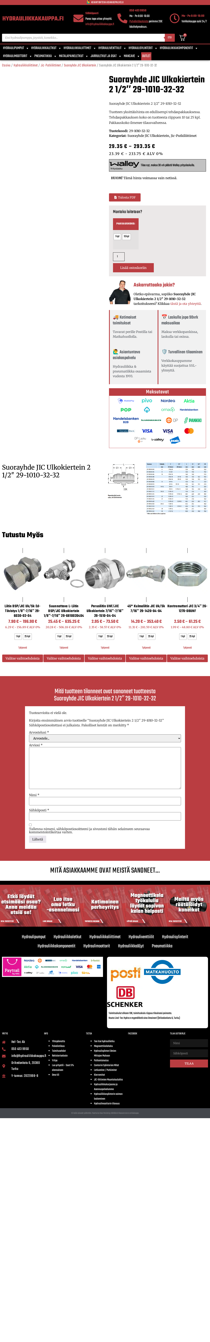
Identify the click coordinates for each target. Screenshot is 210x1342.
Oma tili (55, 1075)
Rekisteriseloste (60, 1056)
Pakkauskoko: (125, 223)
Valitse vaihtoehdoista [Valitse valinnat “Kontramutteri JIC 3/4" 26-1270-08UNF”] (187, 658)
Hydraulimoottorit (17, 56)
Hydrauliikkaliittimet (80, 48)
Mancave (132, 56)
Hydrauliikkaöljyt (131, 946)
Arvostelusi (39, 732)
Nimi (34, 795)
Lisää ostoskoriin (133, 268)
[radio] (117, 237)
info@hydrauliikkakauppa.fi (99, 24)
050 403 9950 (137, 10)
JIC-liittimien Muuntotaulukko (108, 1079)
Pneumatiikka (45, 56)
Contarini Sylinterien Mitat (106, 1065)
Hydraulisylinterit (143, 48)
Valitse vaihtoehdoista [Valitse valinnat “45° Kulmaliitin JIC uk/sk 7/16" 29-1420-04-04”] (146, 658)
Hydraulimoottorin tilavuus (107, 1103)
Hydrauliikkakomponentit (179, 48)
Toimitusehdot (59, 1051)
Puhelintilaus (58, 1046)
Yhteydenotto (58, 1041)
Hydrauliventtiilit (112, 48)
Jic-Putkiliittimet (51, 65)
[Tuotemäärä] (119, 256)
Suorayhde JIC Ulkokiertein (80, 65)
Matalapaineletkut (74, 56)
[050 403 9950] (122, 18)
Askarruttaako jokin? (154, 285)
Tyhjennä (22, 648)
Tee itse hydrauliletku (104, 1041)
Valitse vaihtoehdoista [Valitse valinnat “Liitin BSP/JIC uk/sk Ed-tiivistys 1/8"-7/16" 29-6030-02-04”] (23, 658)
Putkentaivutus (101, 1060)
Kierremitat (99, 1075)
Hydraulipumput (16, 48)
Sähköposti (92, 13)
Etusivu (6, 65)
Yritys (54, 1060)
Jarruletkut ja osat (106, 56)
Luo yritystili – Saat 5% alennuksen (63, 1067)
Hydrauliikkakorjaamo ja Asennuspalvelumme (106, 1087)
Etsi (170, 37)
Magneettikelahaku (103, 1046)
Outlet (146, 56)
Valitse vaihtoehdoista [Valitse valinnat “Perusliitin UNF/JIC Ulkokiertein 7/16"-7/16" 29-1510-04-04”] (105, 658)
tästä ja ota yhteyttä (185, 304)
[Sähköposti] (78, 18)
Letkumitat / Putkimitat (105, 1070)
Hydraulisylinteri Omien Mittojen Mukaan (105, 1053)
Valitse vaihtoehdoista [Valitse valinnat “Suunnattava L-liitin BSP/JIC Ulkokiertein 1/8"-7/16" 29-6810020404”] (64, 658)
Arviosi (36, 745)
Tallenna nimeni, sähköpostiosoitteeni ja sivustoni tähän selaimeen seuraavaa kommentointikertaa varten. (89, 830)
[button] (125, 197)
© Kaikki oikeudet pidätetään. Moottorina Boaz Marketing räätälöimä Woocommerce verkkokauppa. (105, 1113)
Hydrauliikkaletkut (46, 48)
